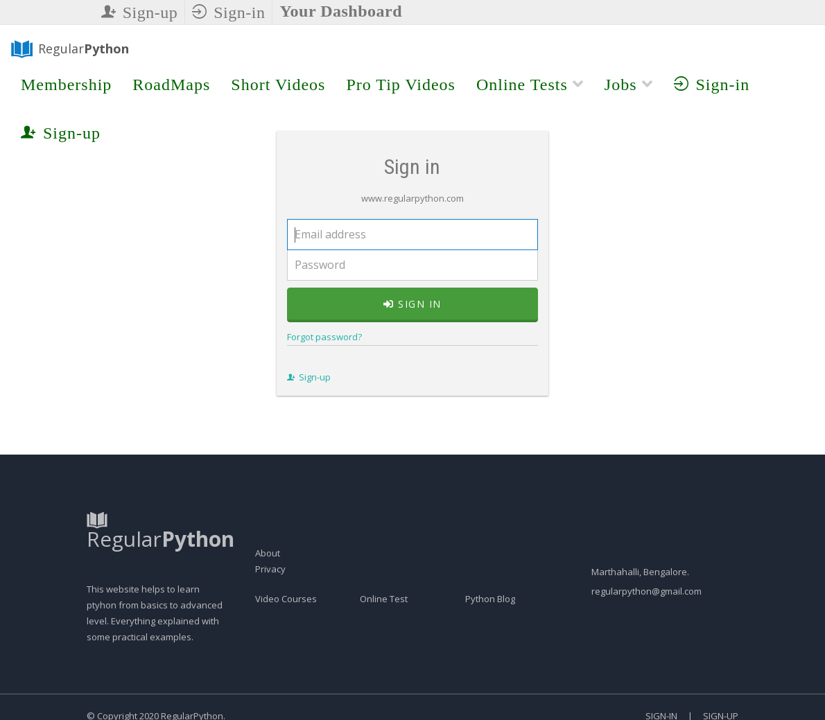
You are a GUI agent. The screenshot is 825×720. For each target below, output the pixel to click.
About (267, 578)
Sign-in (228, 12)
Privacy (270, 594)
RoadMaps (171, 85)
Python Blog (490, 624)
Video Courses (286, 624)
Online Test (384, 624)
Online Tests (530, 85)
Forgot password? (318, 350)
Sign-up (139, 12)
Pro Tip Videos (400, 85)
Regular (69, 49)
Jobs (629, 85)
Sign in (412, 317)
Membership (66, 85)
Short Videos (278, 85)
